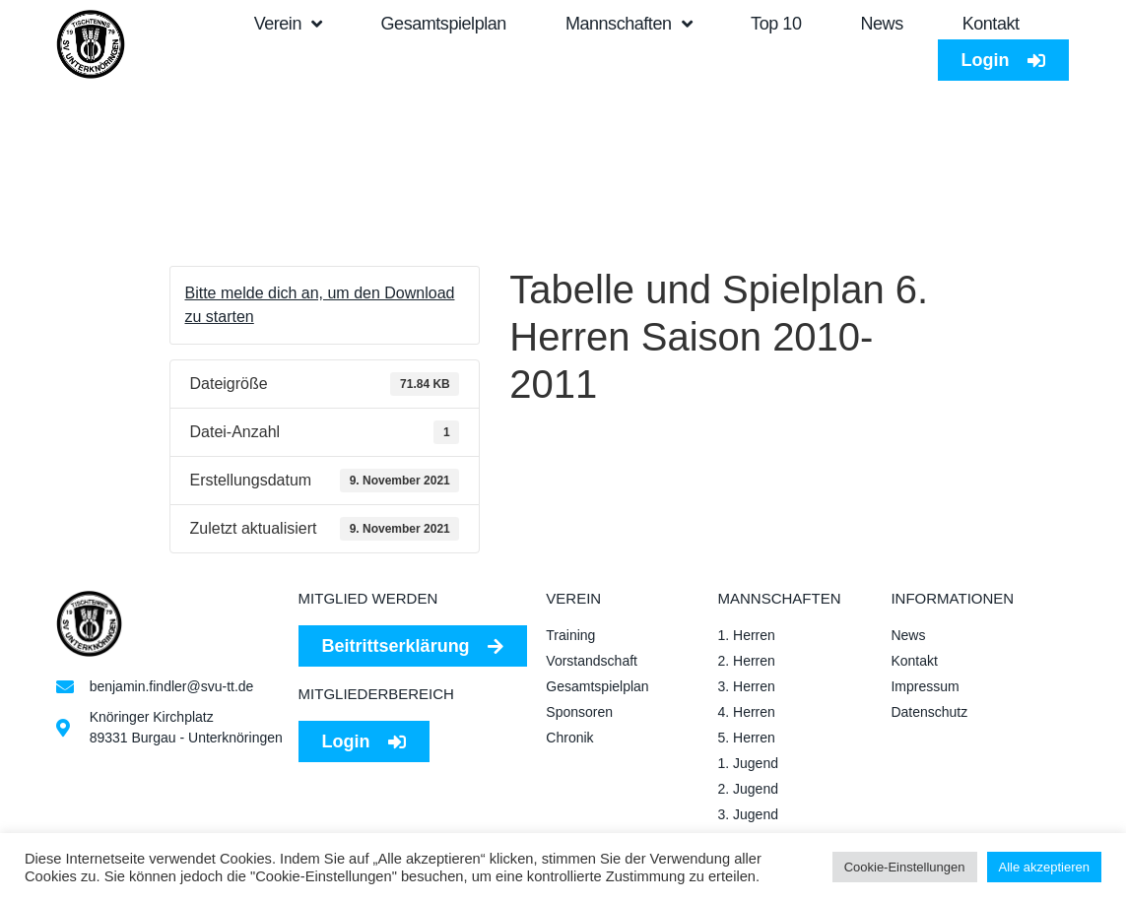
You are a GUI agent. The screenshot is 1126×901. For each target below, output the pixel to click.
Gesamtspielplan (443, 23)
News (881, 23)
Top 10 (776, 23)
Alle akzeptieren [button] (1045, 867)
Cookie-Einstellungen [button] (904, 867)
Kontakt (991, 23)
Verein (288, 23)
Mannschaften (628, 23)
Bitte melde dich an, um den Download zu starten (320, 305)
